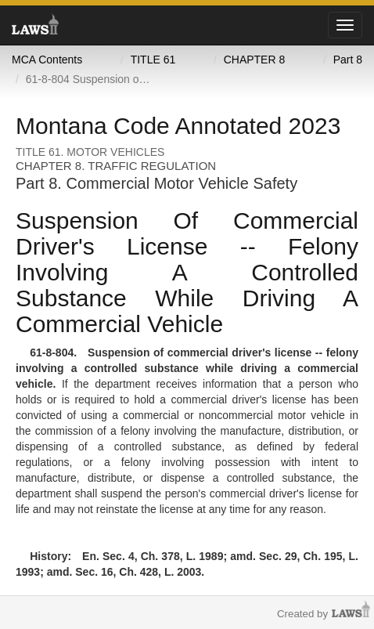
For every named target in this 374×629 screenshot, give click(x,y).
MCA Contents (47, 59)
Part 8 (347, 59)
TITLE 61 (153, 59)
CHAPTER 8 (255, 59)
